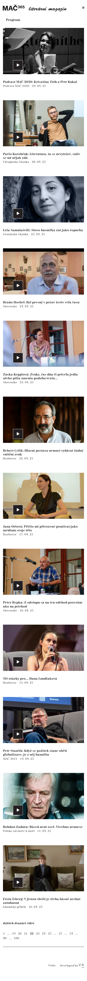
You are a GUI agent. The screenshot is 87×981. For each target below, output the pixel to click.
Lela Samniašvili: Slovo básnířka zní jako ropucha (43, 230)
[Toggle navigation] (83, 8)
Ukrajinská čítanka (16, 161)
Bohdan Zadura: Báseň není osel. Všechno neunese (43, 827)
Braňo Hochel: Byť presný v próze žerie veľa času (41, 302)
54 (71, 933)
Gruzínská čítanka (16, 234)
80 (5, 938)
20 (20, 933)
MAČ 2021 (10, 758)
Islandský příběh (15, 906)
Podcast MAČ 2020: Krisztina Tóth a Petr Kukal (40, 82)
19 (14, 933)
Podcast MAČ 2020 (16, 86)
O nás (51, 965)
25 (49, 933)
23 (38, 933)
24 (43, 933)
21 (26, 933)
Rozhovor (10, 458)
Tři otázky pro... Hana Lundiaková (30, 678)
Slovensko (10, 306)
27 (60, 933)
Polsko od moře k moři (19, 831)
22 (32, 933)
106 (16, 938)
